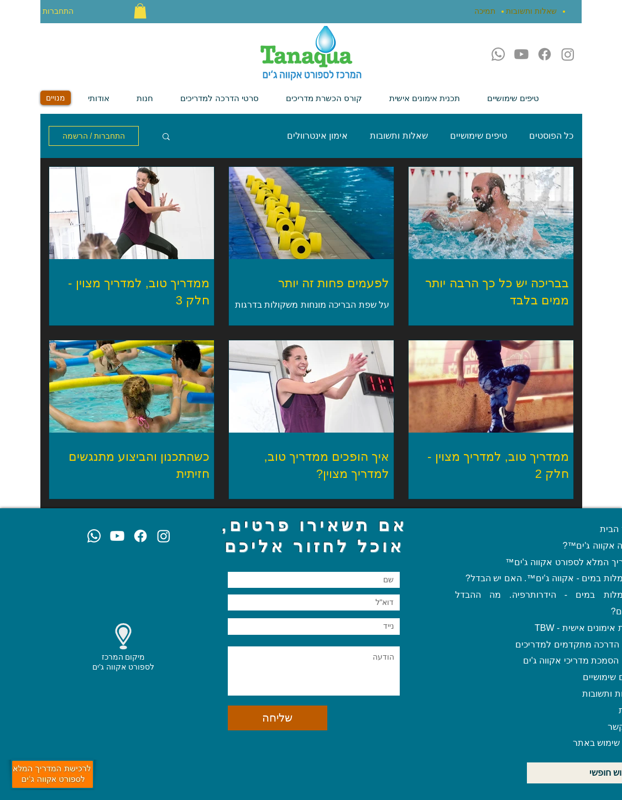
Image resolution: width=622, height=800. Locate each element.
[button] (140, 10)
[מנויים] (55, 98)
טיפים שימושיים (478, 135)
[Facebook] (544, 54)
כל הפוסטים (551, 135)
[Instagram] (568, 54)
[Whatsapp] (498, 54)
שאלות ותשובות (398, 135)
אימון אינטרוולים (317, 135)
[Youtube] (521, 54)
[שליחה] (277, 718)
